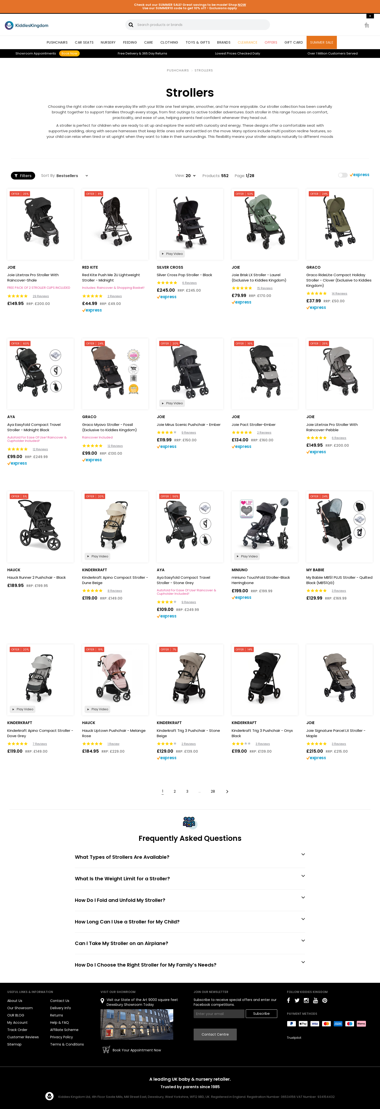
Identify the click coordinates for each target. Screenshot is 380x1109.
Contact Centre (215, 1034)
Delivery (128, 53)
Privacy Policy (61, 1037)
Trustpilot (294, 1037)
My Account (17, 1022)
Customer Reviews (23, 1037)
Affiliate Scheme (64, 1029)
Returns (154, 53)
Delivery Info (60, 1008)
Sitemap (14, 1044)
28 (213, 791)
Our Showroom (20, 1008)
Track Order (17, 1029)
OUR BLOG (15, 1015)
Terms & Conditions (67, 1044)
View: (180, 175)
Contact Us (59, 1000)
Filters (23, 176)
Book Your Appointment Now (137, 1050)
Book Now (69, 53)
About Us (14, 1000)
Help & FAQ (59, 1022)
